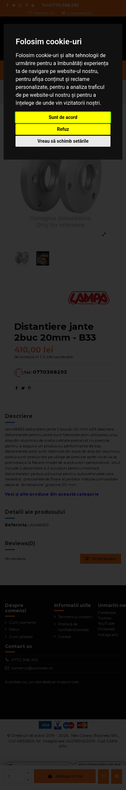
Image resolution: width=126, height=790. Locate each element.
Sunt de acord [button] (62, 117)
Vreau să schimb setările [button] (62, 141)
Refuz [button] (63, 129)
